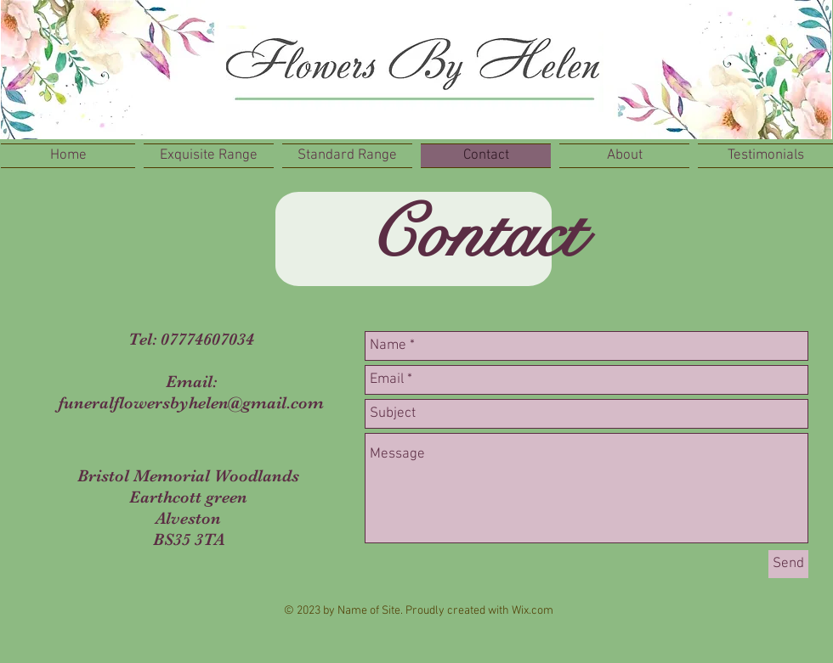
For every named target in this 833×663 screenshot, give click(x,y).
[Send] (788, 564)
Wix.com (532, 611)
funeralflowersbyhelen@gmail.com (191, 403)
